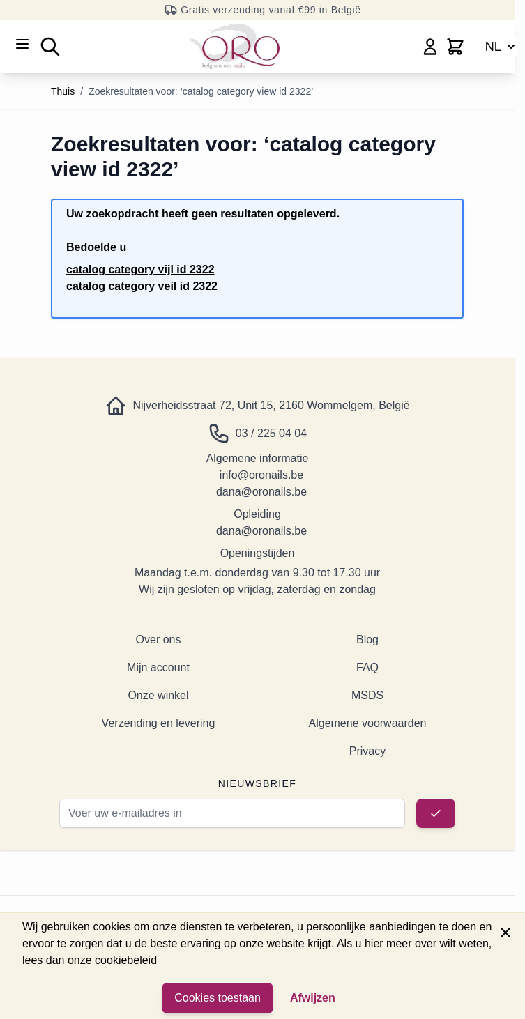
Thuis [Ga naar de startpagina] (63, 91)
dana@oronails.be (261, 492)
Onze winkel (158, 695)
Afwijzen (312, 998)
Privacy (367, 751)
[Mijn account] (430, 46)
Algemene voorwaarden (368, 723)
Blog (367, 639)
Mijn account (158, 667)
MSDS (367, 695)
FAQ (367, 667)
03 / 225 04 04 (271, 433)
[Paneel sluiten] (505, 932)
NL (501, 47)
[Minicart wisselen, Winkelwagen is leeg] (455, 46)
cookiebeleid (126, 960)
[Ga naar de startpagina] (235, 46)
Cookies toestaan (217, 998)
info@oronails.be (261, 475)
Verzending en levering (158, 723)
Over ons (158, 639)
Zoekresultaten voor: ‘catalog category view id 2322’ (201, 91)
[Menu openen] (22, 44)
